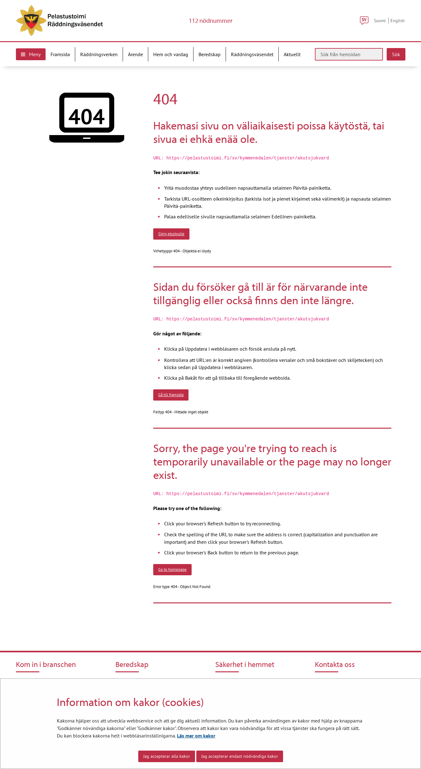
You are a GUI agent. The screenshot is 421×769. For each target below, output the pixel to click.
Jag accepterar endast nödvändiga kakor (239, 756)
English (397, 20)
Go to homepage (172, 569)
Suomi (380, 20)
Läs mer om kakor (196, 735)
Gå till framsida (171, 394)
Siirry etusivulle (171, 233)
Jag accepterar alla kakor (166, 756)
